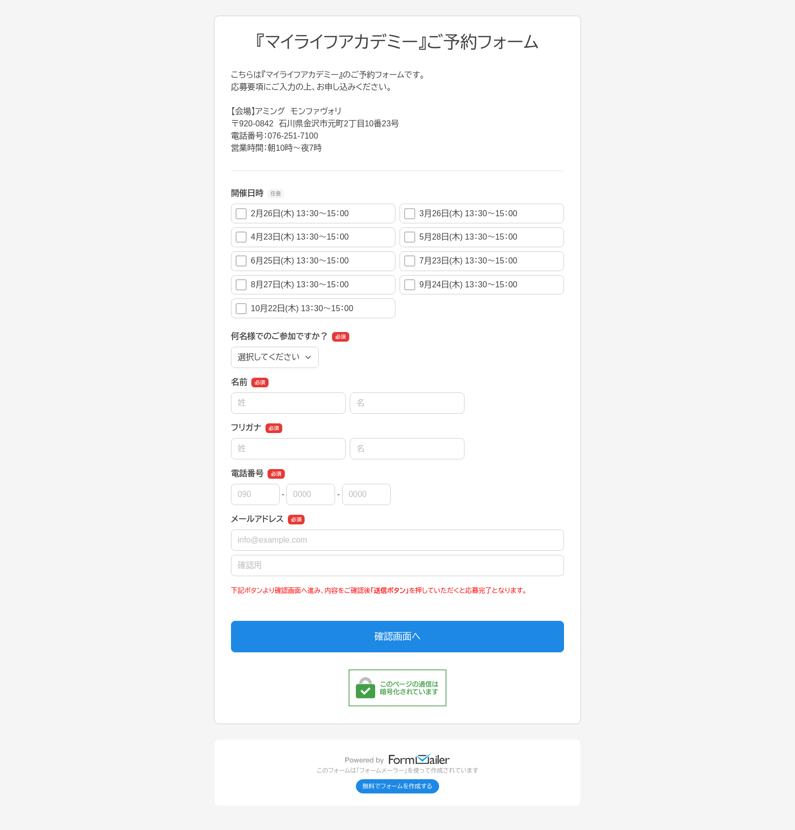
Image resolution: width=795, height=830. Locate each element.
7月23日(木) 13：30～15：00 (460, 261)
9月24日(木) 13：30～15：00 (460, 284)
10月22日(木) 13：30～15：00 (294, 308)
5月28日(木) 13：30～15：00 (460, 237)
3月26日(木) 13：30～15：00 (460, 213)
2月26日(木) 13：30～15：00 (292, 213)
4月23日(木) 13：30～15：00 (292, 237)
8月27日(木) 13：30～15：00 (292, 284)
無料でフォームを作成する (397, 786)
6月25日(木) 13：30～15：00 (292, 261)
